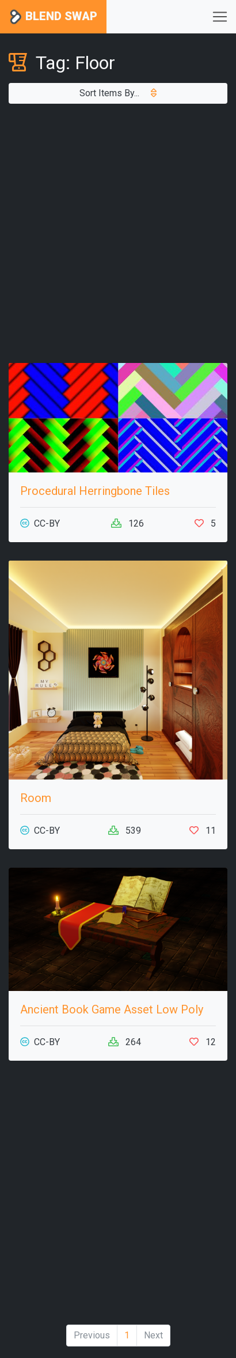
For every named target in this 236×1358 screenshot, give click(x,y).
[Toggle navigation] (220, 16)
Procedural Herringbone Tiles (95, 491)
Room (35, 798)
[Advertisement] (118, 233)
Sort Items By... (118, 93)
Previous (92, 1335)
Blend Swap (53, 17)
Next (153, 1335)
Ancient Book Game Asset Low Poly (111, 1009)
